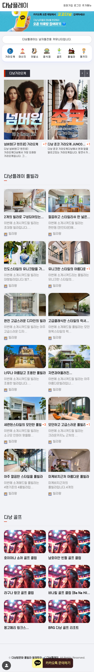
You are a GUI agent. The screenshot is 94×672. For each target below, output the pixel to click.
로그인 (77, 5)
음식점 (47, 53)
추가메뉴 (87, 5)
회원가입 (68, 5)
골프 (59, 53)
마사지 (22, 53)
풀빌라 (71, 53)
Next (87, 73)
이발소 (35, 53)
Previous (82, 73)
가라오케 (10, 53)
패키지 (84, 53)
